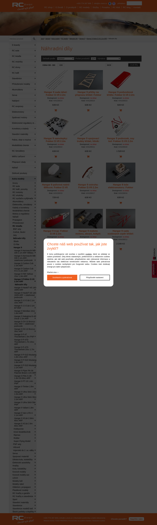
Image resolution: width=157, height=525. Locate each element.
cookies (88, 254)
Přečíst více (52, 272)
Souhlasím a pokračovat (62, 277)
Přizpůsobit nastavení (94, 277)
